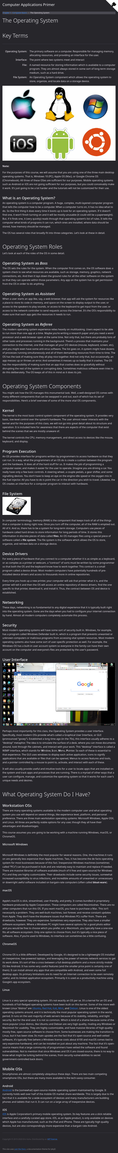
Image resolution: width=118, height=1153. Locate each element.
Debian (74, 1008)
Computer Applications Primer (28, 4)
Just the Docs (20, 1149)
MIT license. (52, 1139)
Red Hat (46, 1008)
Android (7, 1090)
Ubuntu (36, 1008)
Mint (60, 1008)
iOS (4, 1114)
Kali (55, 1008)
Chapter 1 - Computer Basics (14, 12)
